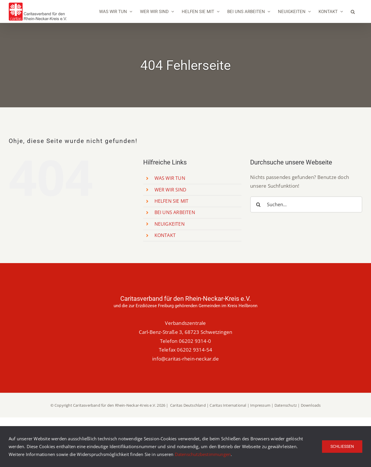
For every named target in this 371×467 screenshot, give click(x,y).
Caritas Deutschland (188, 405)
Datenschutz (285, 405)
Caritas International (228, 405)
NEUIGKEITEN (169, 224)
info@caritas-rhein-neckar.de (185, 358)
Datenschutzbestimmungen (203, 454)
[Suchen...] (306, 204)
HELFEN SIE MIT (171, 201)
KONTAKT (165, 235)
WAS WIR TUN (169, 178)
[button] (353, 11)
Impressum (260, 405)
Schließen (342, 446)
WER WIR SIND (170, 190)
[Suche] (258, 204)
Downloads (311, 405)
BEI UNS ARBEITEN (174, 212)
